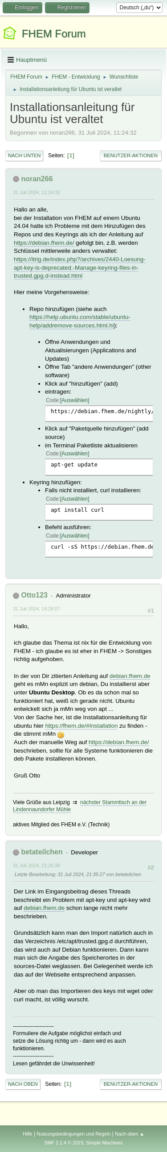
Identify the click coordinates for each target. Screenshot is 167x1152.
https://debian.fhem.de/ (44, 242)
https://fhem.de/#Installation (81, 725)
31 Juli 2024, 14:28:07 (36, 608)
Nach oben (23, 1084)
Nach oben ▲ (129, 1133)
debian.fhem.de (130, 676)
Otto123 (34, 595)
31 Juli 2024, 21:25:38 (36, 865)
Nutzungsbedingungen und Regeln (73, 1133)
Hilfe (28, 1133)
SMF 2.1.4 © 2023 (63, 1142)
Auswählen (74, 400)
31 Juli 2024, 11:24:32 (36, 192)
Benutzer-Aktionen (131, 155)
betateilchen (41, 852)
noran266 (37, 179)
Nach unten (24, 155)
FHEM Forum (54, 34)
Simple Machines (104, 1142)
